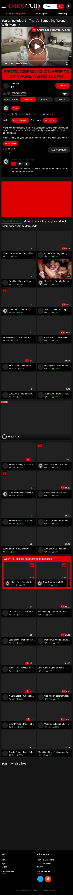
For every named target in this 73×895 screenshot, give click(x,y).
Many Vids (14, 83)
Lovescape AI (41, 13)
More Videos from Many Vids (19, 226)
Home (4, 860)
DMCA (40, 867)
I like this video (4, 93)
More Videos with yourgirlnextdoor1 (45, 221)
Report (45, 99)
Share (62, 99)
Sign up (4, 863)
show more (10, 143)
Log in (4, 867)
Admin (15, 108)
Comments (9, 148)
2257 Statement (44, 863)
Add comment (59, 150)
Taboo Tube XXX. (34, 890)
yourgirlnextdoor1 (20, 120)
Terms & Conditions (45, 860)
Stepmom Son (50, 120)
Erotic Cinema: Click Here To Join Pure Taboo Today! (36, 74)
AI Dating (62, 13)
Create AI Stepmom (15, 13)
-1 (27, 164)
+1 (20, 164)
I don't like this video (8, 93)
